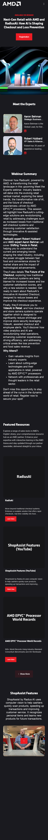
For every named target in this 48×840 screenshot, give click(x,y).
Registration (24, 37)
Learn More (10, 519)
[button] (24, 489)
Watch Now (10, 589)
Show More (24, 674)
